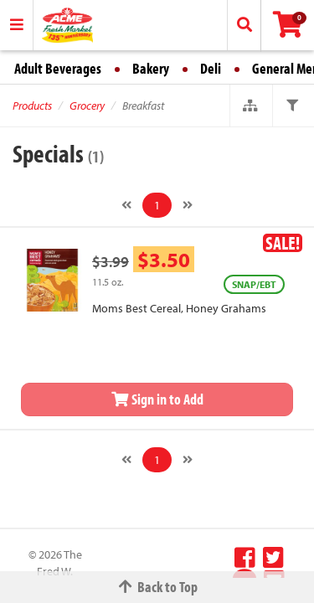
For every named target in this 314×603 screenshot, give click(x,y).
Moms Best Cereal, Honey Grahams (179, 308)
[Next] (187, 205)
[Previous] (126, 205)
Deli (210, 68)
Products (32, 105)
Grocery (87, 105)
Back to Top (157, 586)
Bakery (150, 68)
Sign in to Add (157, 399)
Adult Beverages (57, 68)
